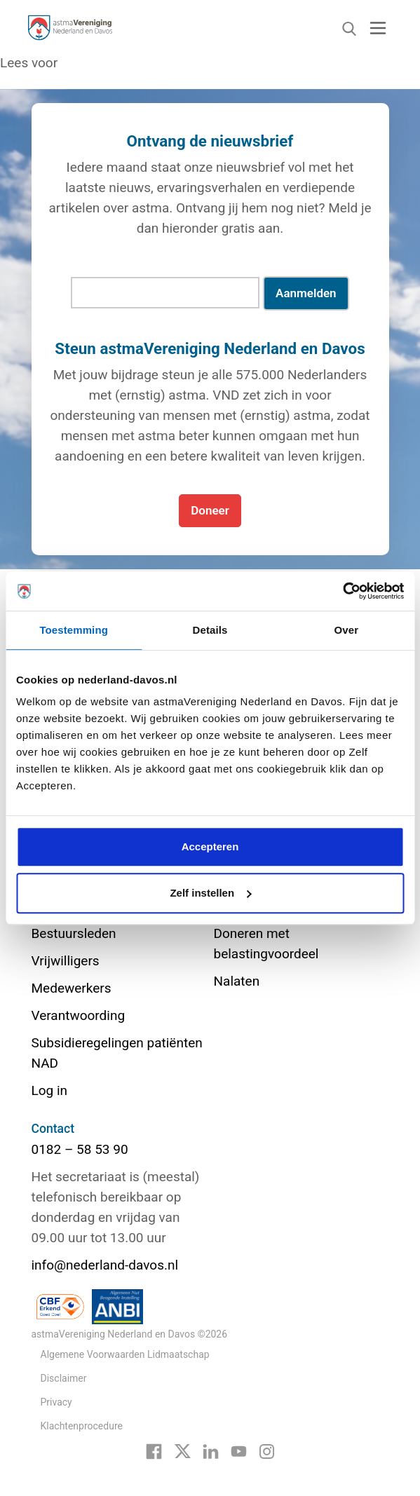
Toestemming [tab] (73, 630)
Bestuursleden (74, 933)
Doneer (210, 510)
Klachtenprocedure (82, 1426)
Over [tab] (346, 630)
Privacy (56, 1402)
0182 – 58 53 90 (80, 1149)
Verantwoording (79, 1015)
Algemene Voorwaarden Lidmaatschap (125, 1354)
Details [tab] (210, 630)
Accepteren (210, 846)
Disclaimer (64, 1378)
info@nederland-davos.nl (105, 1265)
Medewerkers (71, 988)
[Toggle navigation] (378, 27)
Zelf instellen (210, 893)
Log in (50, 1090)
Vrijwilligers (66, 961)
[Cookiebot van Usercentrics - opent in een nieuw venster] (342, 591)
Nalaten (237, 981)
